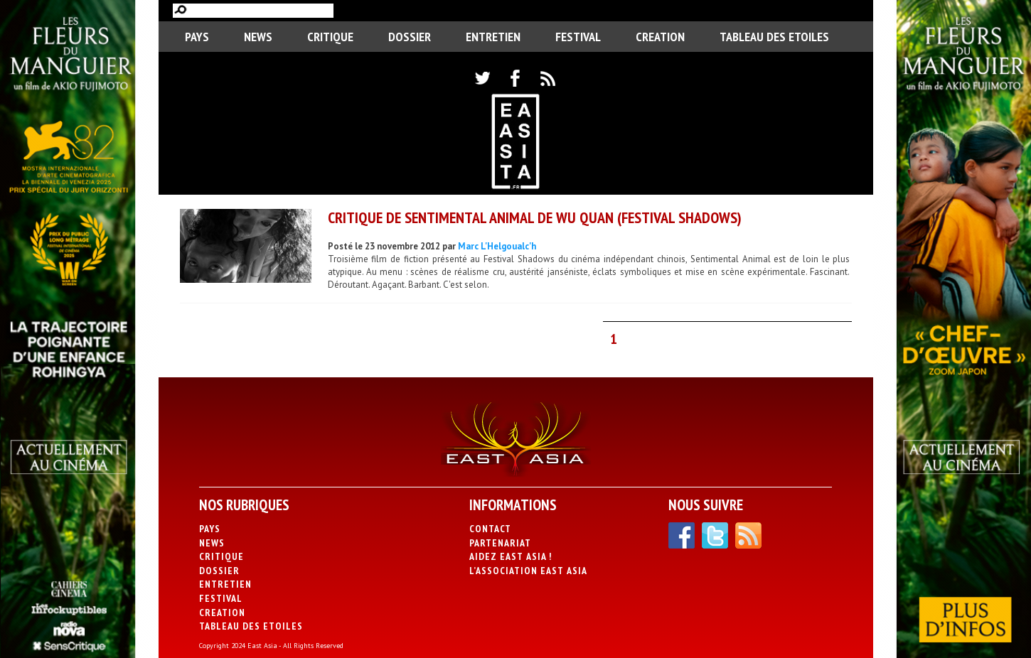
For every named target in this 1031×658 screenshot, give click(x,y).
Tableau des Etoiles (774, 36)
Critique (330, 36)
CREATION (660, 36)
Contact (490, 528)
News (258, 36)
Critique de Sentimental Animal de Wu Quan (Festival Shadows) (535, 217)
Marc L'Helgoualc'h (497, 246)
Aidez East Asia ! (510, 556)
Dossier (409, 36)
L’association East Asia (528, 570)
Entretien (493, 36)
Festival (578, 36)
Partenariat (500, 542)
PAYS (197, 36)
